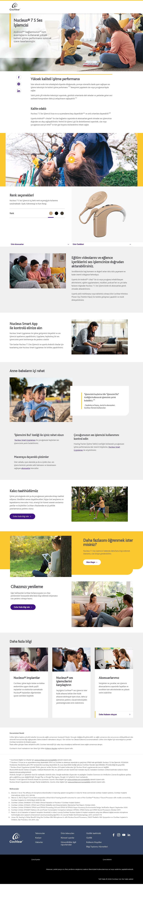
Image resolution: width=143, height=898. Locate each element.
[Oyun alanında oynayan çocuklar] (71, 159)
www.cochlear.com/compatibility (46, 774)
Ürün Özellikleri (78, 244)
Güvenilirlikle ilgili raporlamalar (68, 857)
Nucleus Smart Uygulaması (25, 440)
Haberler (39, 856)
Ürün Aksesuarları (17, 244)
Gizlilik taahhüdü (93, 847)
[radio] (51, 213)
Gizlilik (89, 852)
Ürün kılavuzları (67, 847)
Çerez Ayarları (35, 873)
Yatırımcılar (40, 847)
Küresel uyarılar (67, 852)
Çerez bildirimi (107, 873)
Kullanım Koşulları (51, 762)
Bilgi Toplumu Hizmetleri (97, 860)
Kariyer (38, 852)
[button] (18, 77)
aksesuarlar (25, 468)
